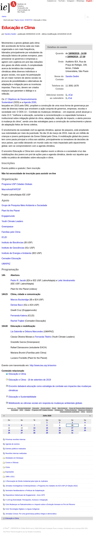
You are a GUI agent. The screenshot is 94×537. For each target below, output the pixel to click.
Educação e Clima (17, 374)
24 (72, 430)
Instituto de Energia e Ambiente (16, 253)
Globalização (59, 410)
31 (72, 433)
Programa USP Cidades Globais (17, 184)
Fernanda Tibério (43, 337)
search (87, 16)
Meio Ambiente (62, 408)
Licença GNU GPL (82, 528)
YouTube (61, 1)
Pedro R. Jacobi (18, 280)
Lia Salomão (16, 331)
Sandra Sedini (10, 34)
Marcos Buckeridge (20, 299)
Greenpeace (7, 226)
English (89, 1)
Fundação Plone (51, 528)
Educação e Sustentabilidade (22, 397)
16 (60, 428)
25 (85, 430)
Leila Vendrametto (66, 280)
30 (60, 433)
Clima (83, 411)
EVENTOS (28, 20)
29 (47, 433)
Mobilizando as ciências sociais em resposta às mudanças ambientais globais (45, 403)
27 (22, 433)
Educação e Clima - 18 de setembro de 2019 (30, 380)
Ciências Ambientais (24, 408)
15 (47, 428)
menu (4, 16)
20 (22, 430)
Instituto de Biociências (12, 242)
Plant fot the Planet (11, 210)
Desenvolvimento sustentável (69, 411)
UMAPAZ (6, 264)
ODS (21, 410)
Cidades (27, 410)
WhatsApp (80, 1)
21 (34, 430)
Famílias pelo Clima (11, 232)
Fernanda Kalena (19, 315)
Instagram (70, 1)
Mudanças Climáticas (85, 410)
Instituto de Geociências (13, 248)
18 (85, 428)
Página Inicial (19, 20)
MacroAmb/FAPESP (11, 189)
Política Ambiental (70, 410)
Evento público (45, 408)
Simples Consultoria (34, 532)
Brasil (54, 408)
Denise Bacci (17, 305)
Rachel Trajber (17, 321)
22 (47, 430)
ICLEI (4, 237)
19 (9, 430)
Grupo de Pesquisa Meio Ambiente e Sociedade (24, 205)
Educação (35, 408)
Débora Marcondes (34, 331)
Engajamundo (8, 216)
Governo (89, 411)
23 (60, 430)
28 (34, 433)
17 (72, 428)
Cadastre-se (51, 1)
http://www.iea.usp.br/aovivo (43, 365)
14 (34, 428)
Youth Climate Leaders (12, 221)
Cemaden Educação (11, 258)
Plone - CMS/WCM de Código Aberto (17, 528)
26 (9, 433)
